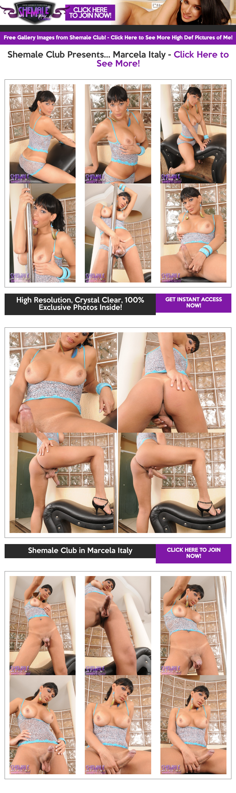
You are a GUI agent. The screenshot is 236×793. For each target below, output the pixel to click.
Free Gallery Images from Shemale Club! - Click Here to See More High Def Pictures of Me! (118, 38)
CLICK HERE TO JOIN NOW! (194, 553)
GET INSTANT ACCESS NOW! (193, 303)
